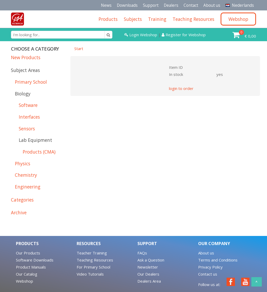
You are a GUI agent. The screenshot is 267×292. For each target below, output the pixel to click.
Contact (191, 5)
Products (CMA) (39, 152)
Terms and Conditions (218, 260)
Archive (19, 212)
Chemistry (26, 175)
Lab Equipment (35, 140)
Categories (22, 200)
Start (78, 48)
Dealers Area (149, 281)
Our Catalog (26, 274)
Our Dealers (148, 274)
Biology (23, 93)
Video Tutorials (90, 274)
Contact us (207, 274)
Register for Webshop (184, 34)
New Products (25, 57)
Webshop (24, 281)
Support (151, 5)
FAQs (142, 253)
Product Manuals (31, 267)
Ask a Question (150, 260)
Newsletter (147, 267)
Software (28, 105)
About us (211, 5)
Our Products (28, 253)
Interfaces (29, 117)
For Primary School (93, 267)
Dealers (171, 5)
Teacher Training (92, 253)
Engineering (27, 187)
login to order (181, 88)
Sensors (27, 128)
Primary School (31, 82)
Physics (22, 163)
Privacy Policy (210, 267)
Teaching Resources (95, 260)
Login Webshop (140, 34)
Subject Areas (25, 70)
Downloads (127, 5)
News (106, 5)
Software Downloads (34, 260)
